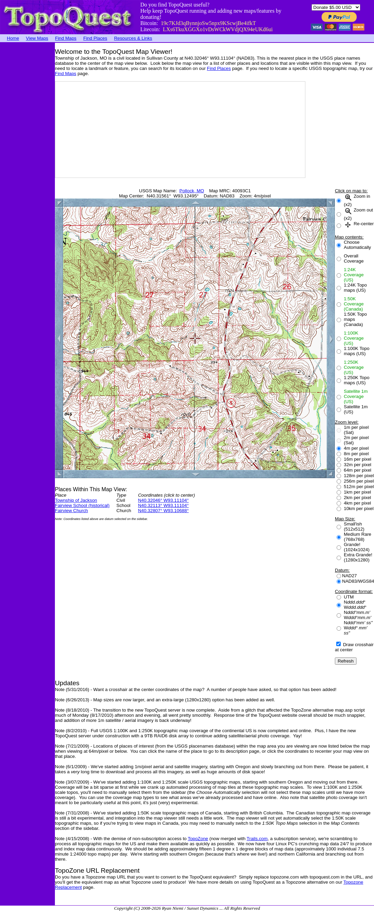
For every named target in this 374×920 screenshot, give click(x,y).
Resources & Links (133, 38)
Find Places (95, 38)
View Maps (37, 38)
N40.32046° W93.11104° (163, 500)
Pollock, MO (191, 190)
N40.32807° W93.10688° (163, 510)
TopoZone (198, 838)
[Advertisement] (27, 146)
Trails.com (257, 838)
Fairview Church (71, 510)
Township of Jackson (76, 500)
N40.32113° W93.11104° (163, 505)
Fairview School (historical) (82, 505)
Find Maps (66, 38)
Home (13, 38)
